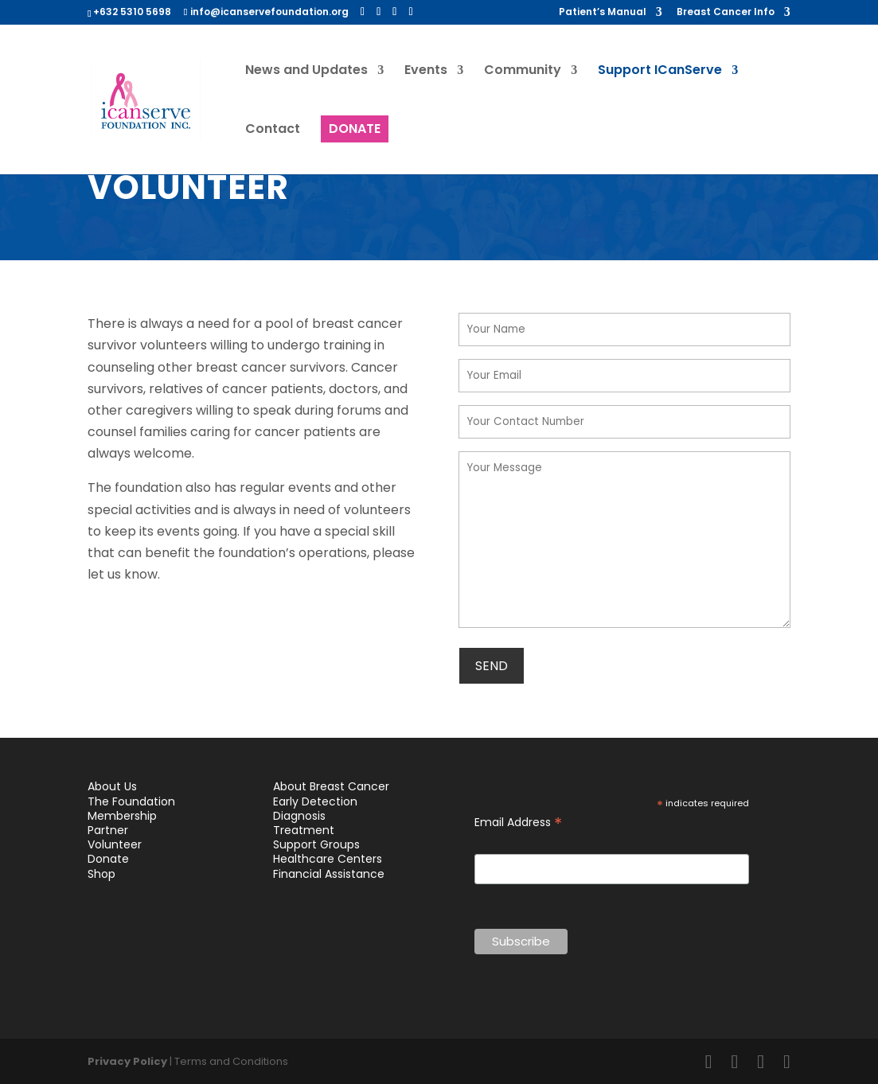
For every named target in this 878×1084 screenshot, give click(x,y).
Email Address (518, 822)
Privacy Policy (127, 1061)
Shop (101, 874)
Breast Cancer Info (726, 12)
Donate (108, 859)
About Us (112, 786)
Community (522, 71)
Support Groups (316, 844)
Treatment (303, 830)
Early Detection (315, 801)
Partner (108, 830)
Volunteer (115, 844)
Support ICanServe (660, 71)
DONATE (354, 128)
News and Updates (306, 71)
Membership (122, 816)
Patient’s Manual (602, 12)
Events (425, 71)
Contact (272, 130)
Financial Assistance (328, 874)
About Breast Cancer (331, 786)
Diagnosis (299, 816)
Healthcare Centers (327, 859)
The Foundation (131, 801)
